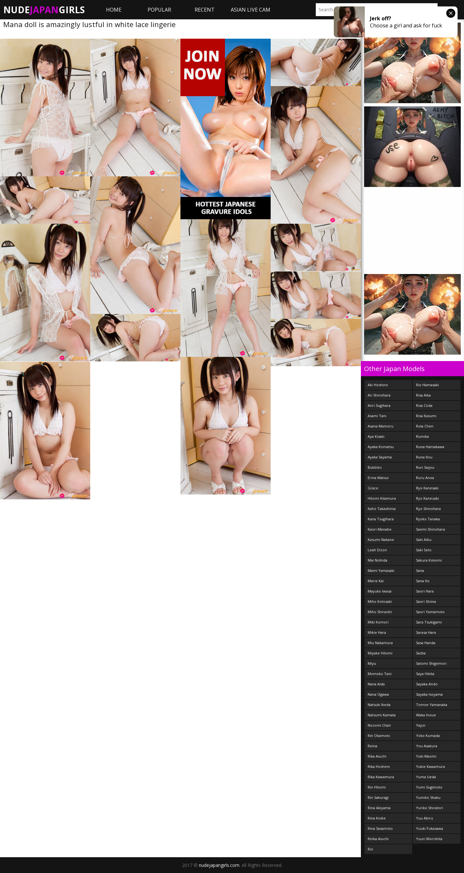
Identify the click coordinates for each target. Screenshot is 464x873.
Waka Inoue (426, 714)
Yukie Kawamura (430, 766)
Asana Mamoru (380, 426)
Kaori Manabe (380, 529)
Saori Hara (425, 591)
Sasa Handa (425, 642)
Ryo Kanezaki (427, 498)
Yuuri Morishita (429, 838)
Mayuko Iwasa (380, 591)
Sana (420, 570)
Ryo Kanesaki (427, 488)
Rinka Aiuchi (378, 838)
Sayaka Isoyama (429, 694)
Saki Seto (423, 549)
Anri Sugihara (379, 405)
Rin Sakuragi (378, 797)
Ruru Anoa (425, 477)
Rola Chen (424, 426)
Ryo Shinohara (428, 508)
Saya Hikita (425, 673)
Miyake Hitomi (380, 653)
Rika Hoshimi (379, 766)
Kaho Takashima (382, 508)
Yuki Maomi (426, 756)
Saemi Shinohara (430, 529)
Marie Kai (376, 580)
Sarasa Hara (426, 632)
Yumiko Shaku (428, 797)
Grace (373, 488)
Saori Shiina (426, 601)
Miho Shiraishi (380, 611)
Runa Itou (424, 457)
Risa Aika (423, 395)
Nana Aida (376, 684)
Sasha (421, 653)
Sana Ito (423, 580)
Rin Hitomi (377, 787)
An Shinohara (379, 395)
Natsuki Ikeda (379, 704)
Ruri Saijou (425, 467)
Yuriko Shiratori (429, 807)
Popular (159, 9)
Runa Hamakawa (430, 446)
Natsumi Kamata (382, 714)
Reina (372, 745)
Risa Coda (424, 405)
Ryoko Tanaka (428, 518)
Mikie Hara (377, 632)
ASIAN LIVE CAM (250, 9)
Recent (205, 9)
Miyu (372, 663)
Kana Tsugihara (381, 518)
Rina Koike (377, 818)
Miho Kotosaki (380, 601)
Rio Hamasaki (427, 384)
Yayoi (420, 725)
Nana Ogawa (378, 694)
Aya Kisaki (376, 436)
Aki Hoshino (378, 384)
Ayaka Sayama (380, 457)
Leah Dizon (377, 549)
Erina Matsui (378, 477)
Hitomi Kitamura (382, 498)
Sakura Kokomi (429, 560)
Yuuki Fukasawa (429, 828)
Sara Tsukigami (429, 622)
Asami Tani (377, 415)
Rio (370, 849)
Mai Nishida (377, 560)
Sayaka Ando (427, 684)
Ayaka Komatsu (381, 446)
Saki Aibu (423, 539)
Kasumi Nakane (381, 539)
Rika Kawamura (381, 776)
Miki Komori (378, 622)
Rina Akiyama (379, 807)
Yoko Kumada (428, 735)
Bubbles (375, 467)
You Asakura (426, 745)
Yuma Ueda (426, 776)
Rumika (422, 436)
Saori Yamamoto (430, 611)
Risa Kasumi (426, 415)
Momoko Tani (380, 673)
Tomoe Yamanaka (431, 704)
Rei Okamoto (379, 735)
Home (113, 9)
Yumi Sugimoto (429, 787)
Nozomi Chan (379, 725)
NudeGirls (44, 10)
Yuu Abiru (424, 818)
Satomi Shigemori (431, 663)
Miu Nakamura (380, 642)
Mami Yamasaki (381, 570)
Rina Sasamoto (380, 828)
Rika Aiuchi (377, 756)
